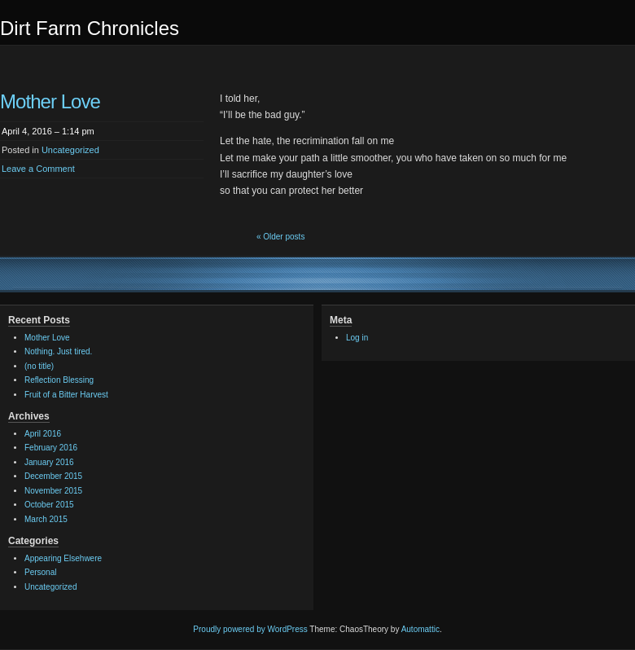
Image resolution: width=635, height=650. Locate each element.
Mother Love (50, 101)
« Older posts (280, 236)
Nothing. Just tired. (58, 351)
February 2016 (50, 447)
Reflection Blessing (59, 380)
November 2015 (53, 490)
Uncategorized (70, 150)
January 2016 (49, 462)
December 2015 (53, 476)
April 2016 (42, 433)
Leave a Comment (38, 168)
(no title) (39, 366)
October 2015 (49, 504)
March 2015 (46, 519)
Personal (40, 572)
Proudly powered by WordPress (250, 629)
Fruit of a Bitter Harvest (66, 394)
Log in (357, 337)
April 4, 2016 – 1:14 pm (48, 131)
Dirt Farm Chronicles (89, 28)
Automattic (420, 629)
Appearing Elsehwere (63, 558)
